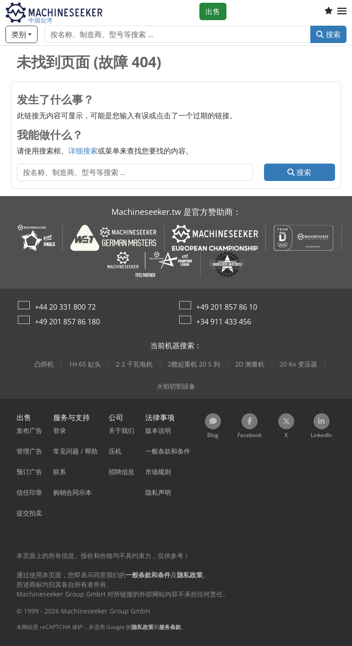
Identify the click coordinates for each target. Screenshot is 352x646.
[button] (341, 11)
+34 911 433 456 (223, 322)
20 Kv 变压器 (298, 364)
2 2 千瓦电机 (134, 364)
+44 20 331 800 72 (65, 307)
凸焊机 (44, 364)
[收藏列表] (328, 11)
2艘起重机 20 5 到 (194, 364)
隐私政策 (143, 627)
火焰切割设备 (176, 386)
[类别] (22, 34)
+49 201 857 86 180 (67, 322)
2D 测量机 (249, 364)
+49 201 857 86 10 (226, 307)
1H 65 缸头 (85, 364)
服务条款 (170, 627)
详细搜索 (83, 151)
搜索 (328, 34)
